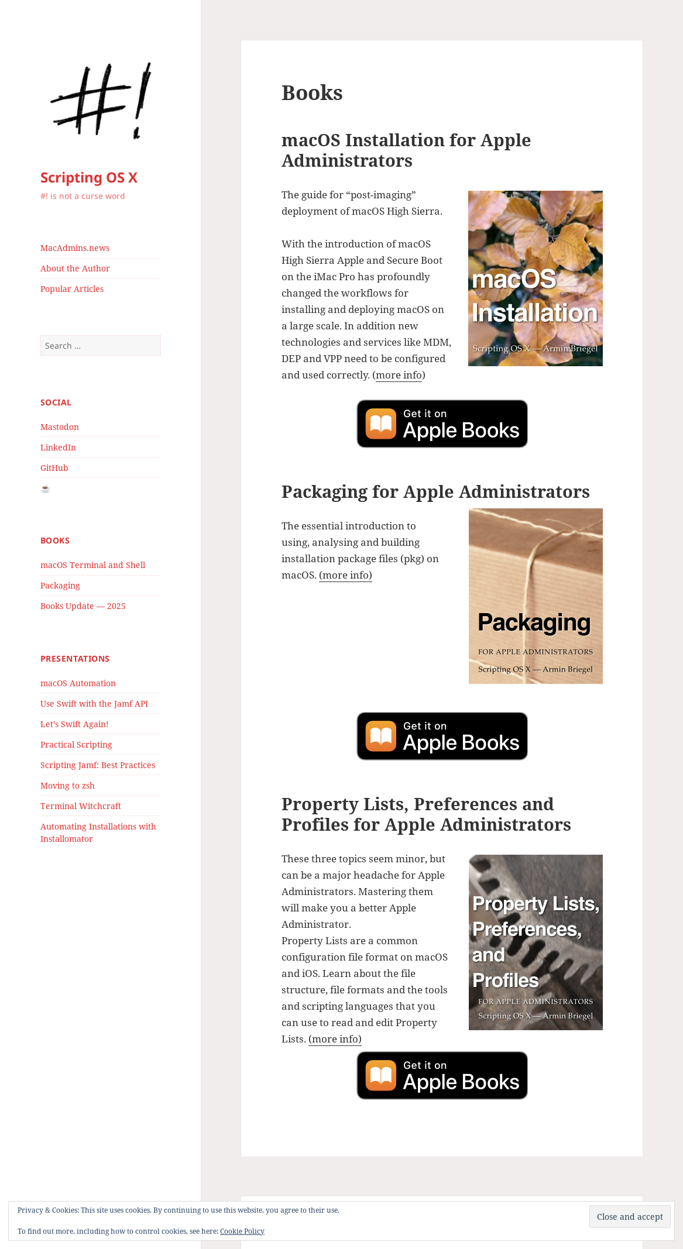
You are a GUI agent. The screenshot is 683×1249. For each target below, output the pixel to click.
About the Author (75, 268)
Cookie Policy (242, 1231)
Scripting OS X (89, 177)
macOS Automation (78, 683)
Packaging (60, 585)
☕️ (45, 488)
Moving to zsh (67, 785)
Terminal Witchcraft (80, 805)
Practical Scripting (76, 744)
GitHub (54, 467)
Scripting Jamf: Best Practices (97, 764)
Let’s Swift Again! (74, 724)
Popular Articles (72, 288)
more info (399, 374)
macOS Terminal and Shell (92, 564)
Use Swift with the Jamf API (94, 703)
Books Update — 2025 (83, 605)
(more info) (345, 575)
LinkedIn (58, 447)
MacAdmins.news (74, 247)
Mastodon (59, 426)
